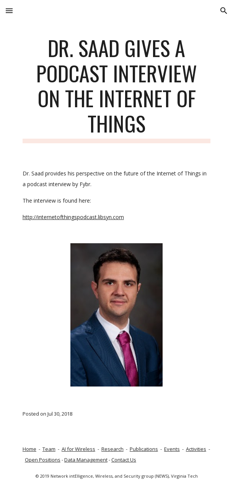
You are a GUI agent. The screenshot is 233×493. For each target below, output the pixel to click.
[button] (9, 10)
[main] (116, 89)
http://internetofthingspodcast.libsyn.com (73, 217)
